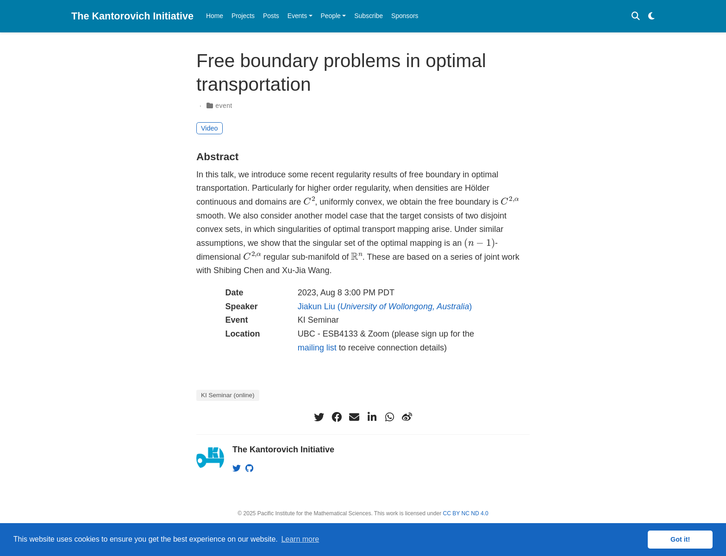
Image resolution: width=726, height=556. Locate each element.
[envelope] (354, 417)
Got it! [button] (680, 539)
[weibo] (407, 417)
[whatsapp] (389, 417)
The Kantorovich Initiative (132, 16)
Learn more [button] (300, 539)
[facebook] (337, 417)
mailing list (317, 347)
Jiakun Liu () (385, 306)
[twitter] (319, 417)
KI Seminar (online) (228, 395)
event (223, 105)
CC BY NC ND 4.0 (465, 513)
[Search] (636, 16)
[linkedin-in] (372, 417)
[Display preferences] (651, 16)
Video (209, 128)
